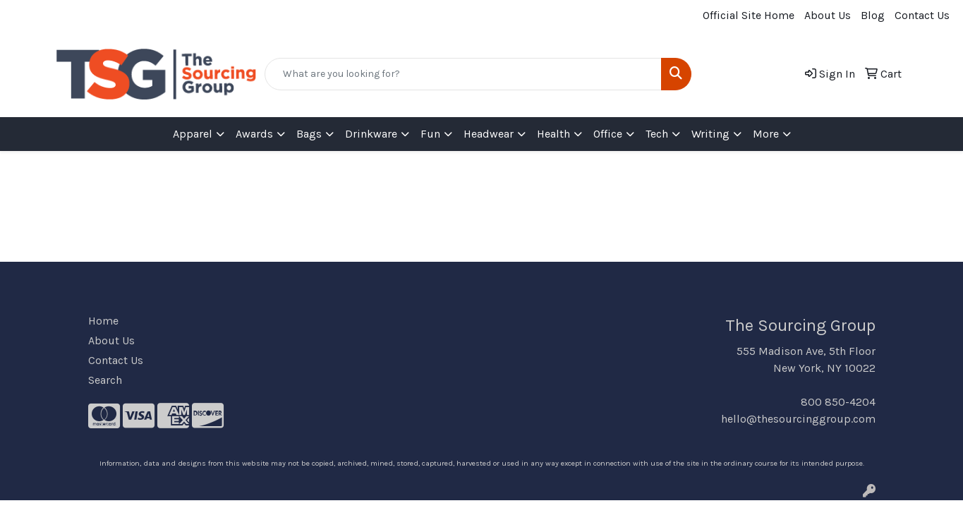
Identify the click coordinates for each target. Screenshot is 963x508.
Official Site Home (748, 15)
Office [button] (607, 133)
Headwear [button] (489, 133)
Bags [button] (309, 133)
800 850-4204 (838, 402)
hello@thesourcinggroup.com (798, 418)
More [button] (766, 133)
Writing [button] (710, 133)
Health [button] (553, 133)
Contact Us (922, 15)
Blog (873, 15)
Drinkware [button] (371, 133)
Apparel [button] (192, 133)
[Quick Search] (463, 74)
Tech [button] (657, 133)
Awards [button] (254, 133)
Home (103, 320)
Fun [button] (430, 133)
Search (105, 380)
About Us (827, 15)
